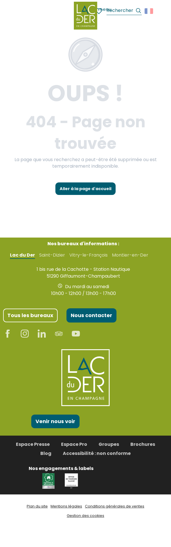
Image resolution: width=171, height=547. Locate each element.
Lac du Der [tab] (22, 255)
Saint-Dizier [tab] (52, 255)
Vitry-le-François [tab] (88, 255)
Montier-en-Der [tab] (130, 255)
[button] (124, 11)
